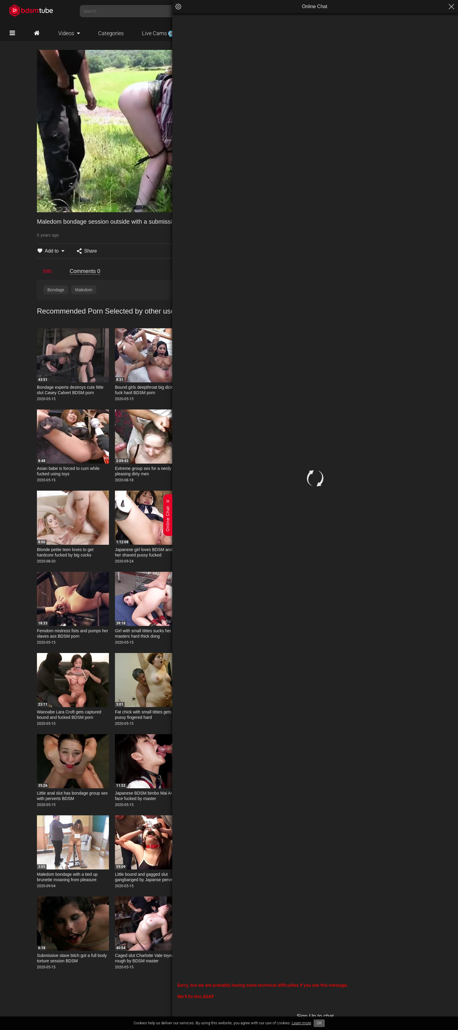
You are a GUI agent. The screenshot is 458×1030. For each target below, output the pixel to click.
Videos (66, 33)
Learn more (301, 1023)
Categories (111, 33)
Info (47, 271)
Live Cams (158, 33)
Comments (85, 271)
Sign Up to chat (405, 1016)
